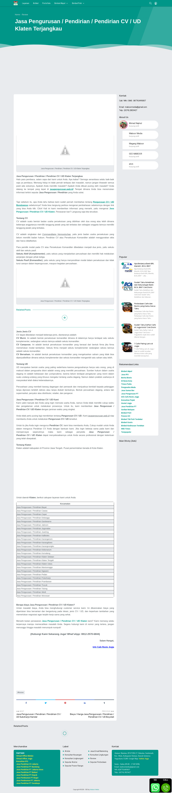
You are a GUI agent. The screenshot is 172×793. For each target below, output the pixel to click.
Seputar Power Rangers (74, 766)
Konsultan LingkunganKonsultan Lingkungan (74, 758)
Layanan (25, 3)
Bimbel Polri (77, 3)
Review (21, 692)
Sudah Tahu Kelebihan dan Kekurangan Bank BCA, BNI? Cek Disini (144, 284)
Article (67, 751)
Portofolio (46, 3)
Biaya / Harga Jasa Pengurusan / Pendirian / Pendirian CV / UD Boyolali (92, 715)
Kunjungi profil (134, 126)
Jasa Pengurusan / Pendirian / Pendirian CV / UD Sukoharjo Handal (38, 715)
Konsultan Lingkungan (99, 755)
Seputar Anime (71, 762)
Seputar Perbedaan (98, 762)
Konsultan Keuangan (73, 755)
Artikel (35, 3)
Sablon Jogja (144, 759)
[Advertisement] (86, 72)
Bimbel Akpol (59, 3)
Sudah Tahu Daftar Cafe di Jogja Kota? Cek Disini (145, 326)
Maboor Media (94, 789)
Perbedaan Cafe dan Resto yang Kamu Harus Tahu (144, 306)
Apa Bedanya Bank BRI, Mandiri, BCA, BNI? (144, 264)
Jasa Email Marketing (99, 751)
